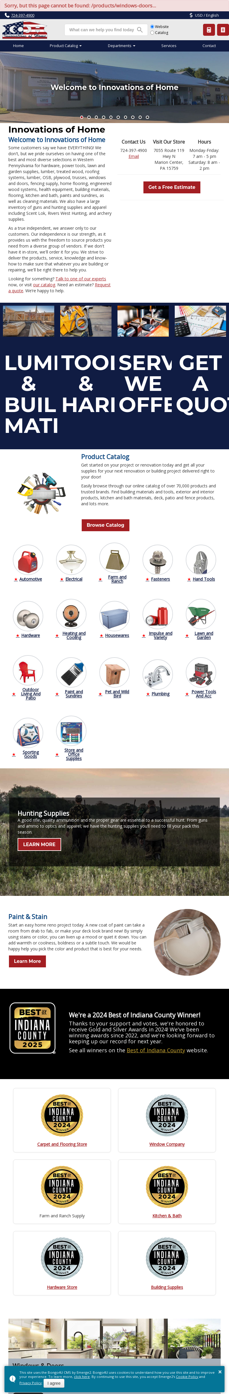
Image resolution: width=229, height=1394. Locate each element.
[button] (81, 117)
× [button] (220, 1372)
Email (134, 156)
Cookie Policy (187, 1376)
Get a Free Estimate (172, 186)
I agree (54, 1383)
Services (169, 45)
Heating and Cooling (74, 633)
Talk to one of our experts (80, 279)
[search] (101, 29)
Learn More (23, 959)
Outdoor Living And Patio (31, 692)
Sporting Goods (31, 752)
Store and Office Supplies (73, 752)
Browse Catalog (101, 524)
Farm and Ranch (117, 577)
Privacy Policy (30, 1383)
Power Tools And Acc (203, 692)
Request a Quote (209, 29)
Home (18, 45)
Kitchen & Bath (167, 1214)
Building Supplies (167, 1285)
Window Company (167, 1142)
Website (159, 26)
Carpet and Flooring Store (62, 1142)
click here (82, 1376)
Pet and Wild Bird (117, 692)
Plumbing (160, 692)
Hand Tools (204, 577)
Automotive (30, 577)
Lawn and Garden (203, 633)
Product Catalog (223, 29)
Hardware (30, 633)
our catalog (44, 284)
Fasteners (160, 577)
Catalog (159, 32)
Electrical (73, 577)
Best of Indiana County (156, 1048)
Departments (119, 45)
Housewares (117, 633)
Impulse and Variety (160, 633)
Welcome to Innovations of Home (114, 87)
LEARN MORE (35, 843)
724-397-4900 (22, 15)
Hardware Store (62, 1285)
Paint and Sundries (74, 692)
